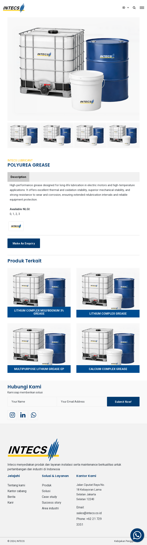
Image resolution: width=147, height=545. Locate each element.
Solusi (46, 491)
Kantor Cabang (16, 491)
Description (18, 177)
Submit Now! (123, 401)
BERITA (11, 497)
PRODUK (46, 485)
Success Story (51, 502)
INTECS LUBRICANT (20, 160)
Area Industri (50, 508)
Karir (10, 502)
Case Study (49, 497)
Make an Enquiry (24, 243)
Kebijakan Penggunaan (127, 541)
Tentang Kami (16, 485)
